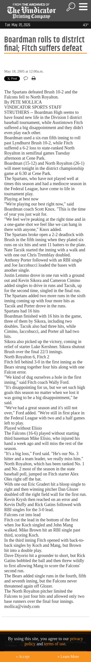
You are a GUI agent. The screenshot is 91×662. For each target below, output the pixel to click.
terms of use (54, 643)
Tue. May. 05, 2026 (17, 25)
